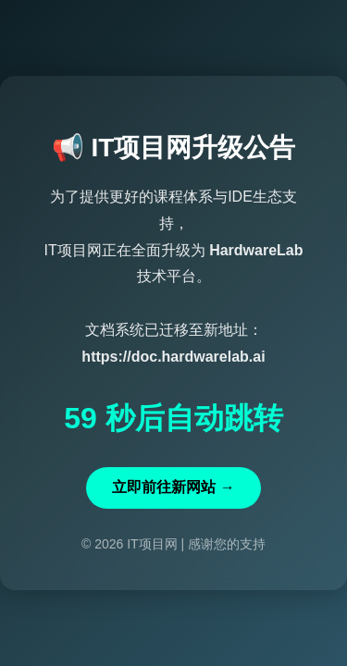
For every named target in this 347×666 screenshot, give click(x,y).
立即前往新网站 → (173, 487)
